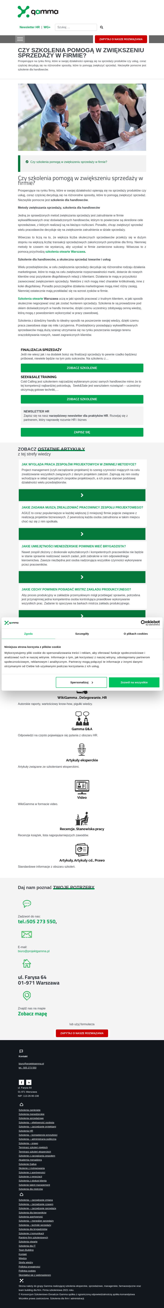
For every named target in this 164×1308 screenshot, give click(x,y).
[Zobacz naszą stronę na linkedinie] (28, 1082)
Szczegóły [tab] (82, 633)
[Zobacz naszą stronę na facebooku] (21, 1082)
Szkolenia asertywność (31, 1216)
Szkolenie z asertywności (32, 1172)
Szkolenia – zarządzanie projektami (37, 1126)
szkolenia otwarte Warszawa (65, 251)
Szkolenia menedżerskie (32, 1114)
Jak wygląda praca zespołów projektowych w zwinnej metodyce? (79, 464)
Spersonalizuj (81, 682)
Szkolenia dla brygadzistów (33, 1229)
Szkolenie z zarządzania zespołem (37, 1155)
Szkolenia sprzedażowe (31, 1118)
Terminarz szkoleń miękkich (33, 1147)
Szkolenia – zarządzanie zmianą (36, 1200)
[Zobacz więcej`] (82, 495)
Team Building (26, 1250)
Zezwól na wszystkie (134, 682)
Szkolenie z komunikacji (31, 1233)
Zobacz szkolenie (82, 368)
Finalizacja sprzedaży (41, 350)
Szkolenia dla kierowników (32, 1212)
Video (82, 797)
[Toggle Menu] (20, 39)
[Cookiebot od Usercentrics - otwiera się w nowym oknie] (143, 623)
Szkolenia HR (26, 1130)
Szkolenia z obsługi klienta (33, 1180)
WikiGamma (67, 698)
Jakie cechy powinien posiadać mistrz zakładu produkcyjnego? (76, 589)
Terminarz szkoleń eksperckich (35, 1151)
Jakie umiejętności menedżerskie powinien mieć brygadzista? (74, 546)
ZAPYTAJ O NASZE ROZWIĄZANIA (120, 39)
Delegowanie (90, 698)
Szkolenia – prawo (28, 1143)
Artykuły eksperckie (82, 760)
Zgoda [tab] (28, 633)
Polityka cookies (27, 1270)
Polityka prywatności (29, 1266)
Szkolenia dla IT (27, 1245)
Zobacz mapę (32, 1013)
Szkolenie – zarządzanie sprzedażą (37, 1208)
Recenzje (67, 829)
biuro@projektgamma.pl (34, 951)
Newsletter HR (30, 27)
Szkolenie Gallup (28, 1164)
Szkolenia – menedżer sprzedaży (36, 1220)
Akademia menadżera (30, 1159)
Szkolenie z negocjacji (30, 1176)
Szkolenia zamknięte (29, 1110)
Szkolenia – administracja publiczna (37, 1139)
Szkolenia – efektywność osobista (36, 1122)
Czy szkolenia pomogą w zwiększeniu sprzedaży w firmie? (68, 162)
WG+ (47, 27)
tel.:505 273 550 (37, 921)
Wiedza (23, 1258)
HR (104, 698)
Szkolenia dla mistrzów (31, 1189)
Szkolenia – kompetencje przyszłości (38, 1135)
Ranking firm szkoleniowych (33, 1237)
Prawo (100, 860)
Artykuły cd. (83, 860)
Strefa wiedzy (26, 1262)
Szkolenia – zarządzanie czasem (36, 1204)
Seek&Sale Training (38, 377)
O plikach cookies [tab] (136, 633)
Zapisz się (82, 432)
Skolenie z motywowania (32, 1168)
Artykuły (66, 860)
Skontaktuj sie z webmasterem (35, 1275)
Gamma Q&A (82, 729)
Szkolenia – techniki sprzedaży (35, 1225)
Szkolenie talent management (34, 1185)
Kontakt (23, 1254)
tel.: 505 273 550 (27, 1067)
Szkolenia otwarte (30, 298)
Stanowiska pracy (90, 829)
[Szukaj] (100, 27)
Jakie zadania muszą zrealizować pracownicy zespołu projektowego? (82, 507)
